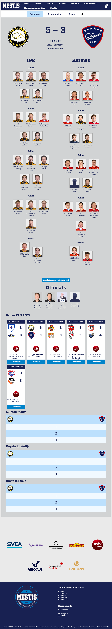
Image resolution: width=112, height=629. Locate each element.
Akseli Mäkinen (77, 354)
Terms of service (46, 627)
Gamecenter (54, 14)
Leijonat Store (63, 599)
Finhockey (62, 595)
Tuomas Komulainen (16, 355)
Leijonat (61, 591)
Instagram (64, 614)
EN (106, 7)
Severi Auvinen (57, 356)
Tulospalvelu (63, 593)
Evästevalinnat (82, 627)
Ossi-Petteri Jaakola (76, 359)
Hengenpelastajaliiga (34, 8)
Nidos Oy (106, 627)
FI (106, 5)
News (27, 4)
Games (38, 4)
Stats (72, 14)
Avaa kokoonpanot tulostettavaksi (56, 280)
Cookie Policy (70, 627)
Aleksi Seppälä (97, 356)
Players (62, 4)
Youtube (64, 616)
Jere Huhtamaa (16, 400)
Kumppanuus (90, 4)
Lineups (35, 14)
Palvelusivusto (63, 597)
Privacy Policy (59, 627)
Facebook (64, 610)
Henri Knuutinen (38, 354)
